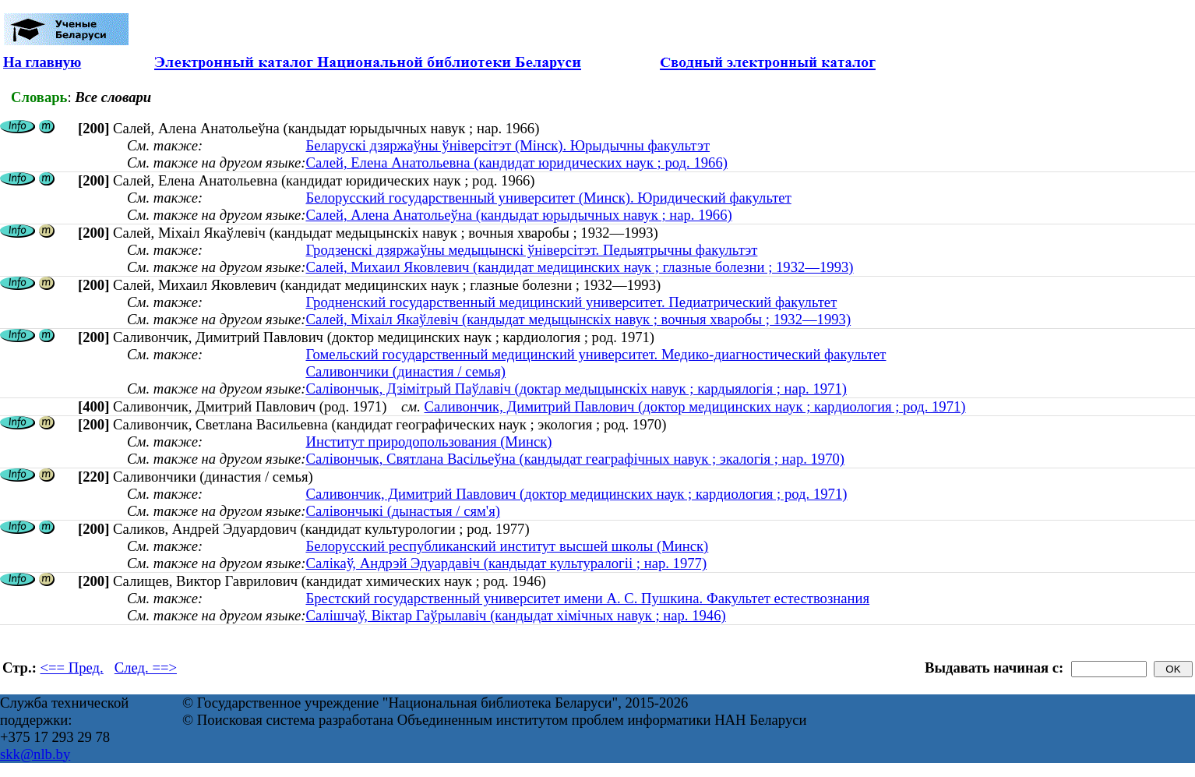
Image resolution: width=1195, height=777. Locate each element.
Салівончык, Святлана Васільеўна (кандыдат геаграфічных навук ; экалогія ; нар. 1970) (574, 458)
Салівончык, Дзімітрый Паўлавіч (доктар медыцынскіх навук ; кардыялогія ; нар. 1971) (576, 388)
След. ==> (146, 667)
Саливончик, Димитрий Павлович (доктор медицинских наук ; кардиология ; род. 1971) (695, 406)
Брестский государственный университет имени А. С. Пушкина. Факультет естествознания (587, 598)
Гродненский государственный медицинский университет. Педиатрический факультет (571, 302)
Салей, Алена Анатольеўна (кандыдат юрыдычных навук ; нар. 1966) (518, 215)
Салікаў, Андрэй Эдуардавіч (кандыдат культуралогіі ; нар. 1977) (506, 563)
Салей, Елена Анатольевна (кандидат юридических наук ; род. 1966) (516, 162)
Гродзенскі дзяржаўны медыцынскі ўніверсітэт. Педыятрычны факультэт (531, 250)
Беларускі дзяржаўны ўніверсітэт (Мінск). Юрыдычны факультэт (507, 145)
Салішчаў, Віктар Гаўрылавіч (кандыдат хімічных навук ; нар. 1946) (515, 615)
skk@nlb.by (35, 754)
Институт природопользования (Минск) (428, 441)
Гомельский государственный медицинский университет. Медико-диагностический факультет (595, 354)
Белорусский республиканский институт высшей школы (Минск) (506, 546)
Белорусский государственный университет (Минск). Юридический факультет (548, 197)
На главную (42, 62)
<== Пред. (72, 667)
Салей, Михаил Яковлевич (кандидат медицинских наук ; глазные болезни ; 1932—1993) (579, 267)
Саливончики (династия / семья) (405, 371)
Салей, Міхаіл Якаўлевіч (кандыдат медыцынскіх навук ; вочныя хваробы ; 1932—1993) (578, 319)
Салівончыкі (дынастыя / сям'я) (402, 511)
